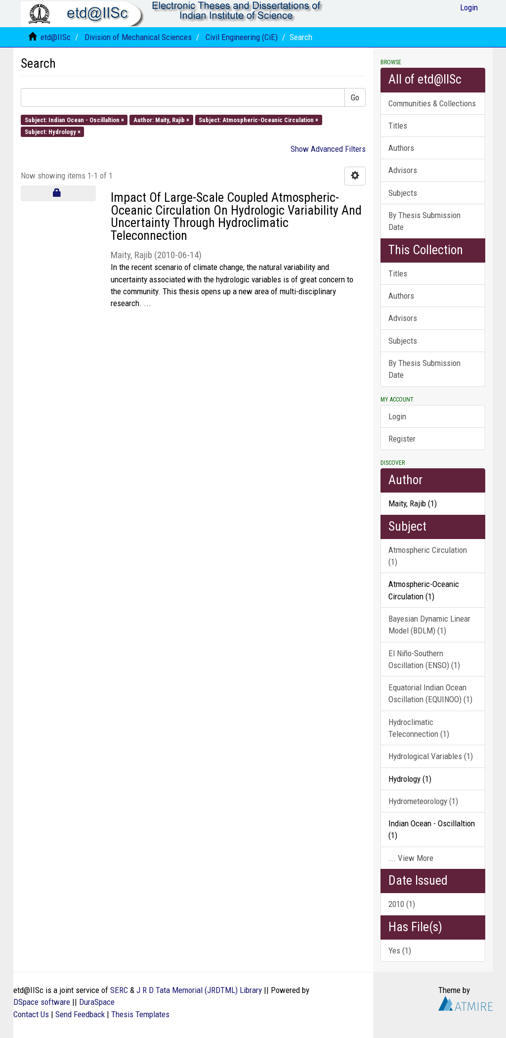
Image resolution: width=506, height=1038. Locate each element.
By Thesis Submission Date (424, 221)
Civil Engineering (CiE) (242, 37)
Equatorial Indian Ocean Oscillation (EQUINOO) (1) (430, 693)
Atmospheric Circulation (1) (427, 556)
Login (397, 416)
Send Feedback (80, 1014)
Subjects (402, 193)
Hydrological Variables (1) (430, 756)
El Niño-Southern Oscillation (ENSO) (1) (424, 659)
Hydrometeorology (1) (423, 801)
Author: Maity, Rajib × (161, 119)
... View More (410, 858)
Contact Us (31, 1014)
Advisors (402, 170)
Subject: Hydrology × (53, 131)
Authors (401, 148)
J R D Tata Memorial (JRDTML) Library (199, 990)
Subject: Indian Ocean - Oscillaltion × (74, 119)
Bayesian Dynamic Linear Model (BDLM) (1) (429, 624)
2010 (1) (401, 904)
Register (402, 439)
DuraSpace (97, 1002)
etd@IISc (56, 37)
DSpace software (41, 1002)
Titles (397, 126)
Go (355, 97)
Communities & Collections (432, 103)
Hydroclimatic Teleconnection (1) (418, 728)
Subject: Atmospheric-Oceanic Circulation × (258, 119)
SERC (119, 990)
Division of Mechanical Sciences (138, 37)
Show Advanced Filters (328, 149)
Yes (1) (399, 950)
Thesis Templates (140, 1014)
